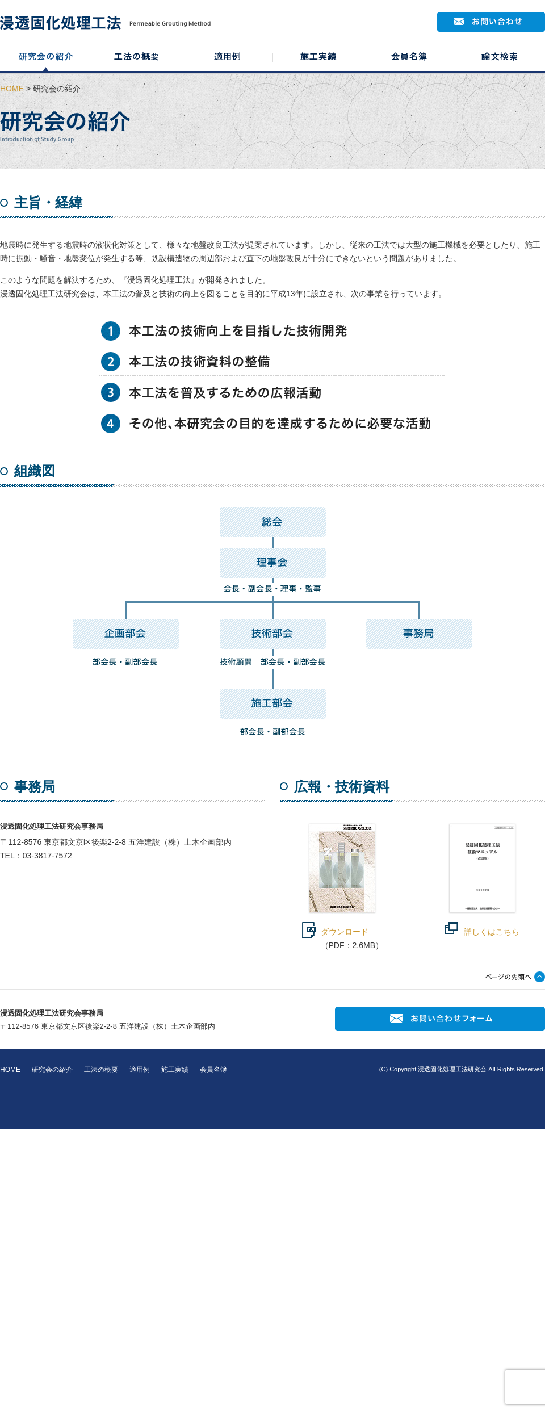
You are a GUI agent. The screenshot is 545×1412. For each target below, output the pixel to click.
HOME (12, 88)
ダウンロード (344, 931)
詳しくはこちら (491, 931)
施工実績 (174, 1070)
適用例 (139, 1070)
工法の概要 (101, 1070)
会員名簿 (213, 1070)
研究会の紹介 (52, 1070)
